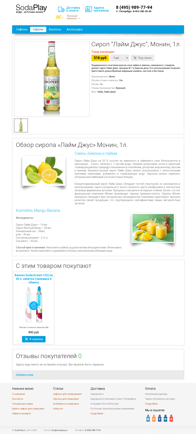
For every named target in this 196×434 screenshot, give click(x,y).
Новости (58, 408)
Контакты (17, 398)
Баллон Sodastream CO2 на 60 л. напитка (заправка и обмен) (34, 278)
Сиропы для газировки (66, 398)
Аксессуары (75, 29)
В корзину (36, 339)
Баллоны (55, 29)
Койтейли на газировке (66, 403)
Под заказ (145, 57)
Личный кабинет (73, 17)
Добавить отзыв (24, 374)
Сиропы (38, 29)
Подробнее (97, 413)
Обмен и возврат (21, 413)
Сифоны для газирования (67, 394)
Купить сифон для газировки (28, 408)
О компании (18, 394)
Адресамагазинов (101, 9)
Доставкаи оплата (73, 9)
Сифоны (21, 29)
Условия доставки (22, 403)
